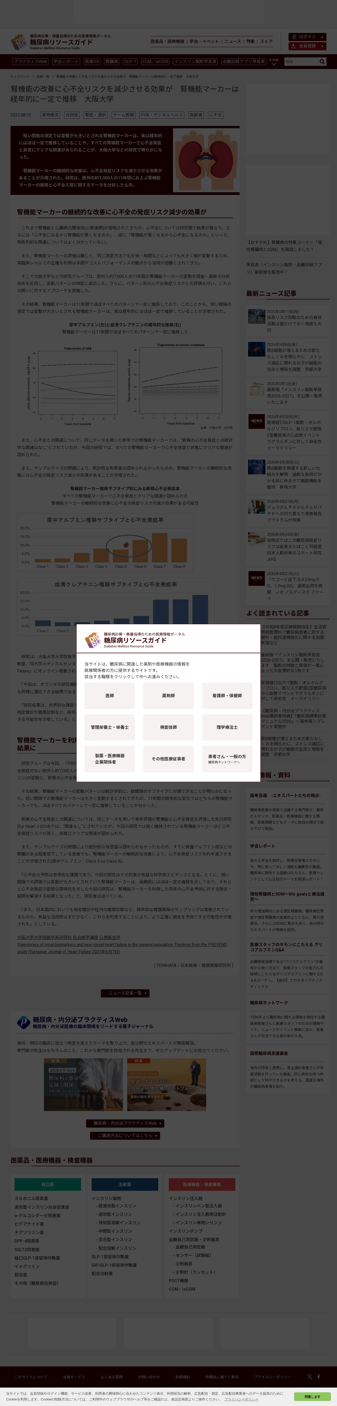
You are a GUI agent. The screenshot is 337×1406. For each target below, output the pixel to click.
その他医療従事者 (168, 758)
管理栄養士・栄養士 (110, 727)
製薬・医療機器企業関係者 (110, 759)
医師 (110, 695)
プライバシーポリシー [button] (241, 1399)
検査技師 (168, 727)
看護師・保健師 (227, 695)
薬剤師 (168, 695)
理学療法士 (227, 727)
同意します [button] (312, 1396)
